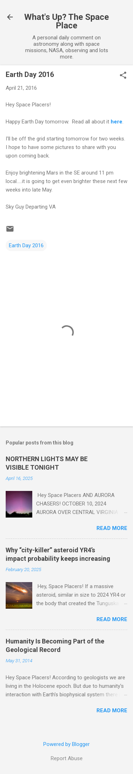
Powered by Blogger (66, 744)
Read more (111, 528)
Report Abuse (67, 758)
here (116, 121)
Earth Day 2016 (26, 245)
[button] (123, 76)
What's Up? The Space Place (66, 21)
